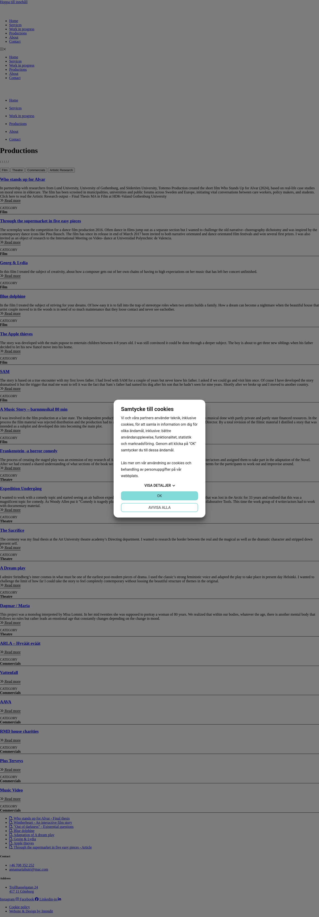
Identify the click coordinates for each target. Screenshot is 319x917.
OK (159, 496)
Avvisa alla (159, 507)
